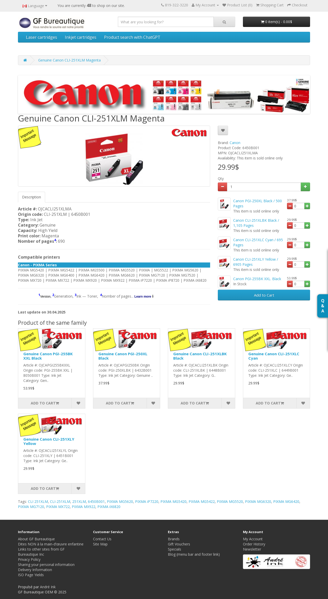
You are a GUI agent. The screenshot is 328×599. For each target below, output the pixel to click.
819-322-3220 (176, 5)
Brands (174, 538)
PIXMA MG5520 (230, 501)
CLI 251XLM (38, 501)
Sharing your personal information (46, 564)
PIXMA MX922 (83, 506)
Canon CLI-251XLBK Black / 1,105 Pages (256, 223)
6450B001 (96, 501)
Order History (254, 544)
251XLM (79, 501)
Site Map (100, 544)
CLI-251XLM (60, 501)
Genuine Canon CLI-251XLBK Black (200, 356)
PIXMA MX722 (58, 506)
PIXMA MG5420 (173, 501)
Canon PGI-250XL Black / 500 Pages (257, 203)
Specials (174, 549)
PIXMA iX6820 (108, 506)
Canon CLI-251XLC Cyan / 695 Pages (258, 242)
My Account (253, 538)
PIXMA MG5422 (202, 501)
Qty (221, 178)
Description (31, 197)
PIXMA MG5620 (120, 501)
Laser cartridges (41, 37)
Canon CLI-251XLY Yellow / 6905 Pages (255, 262)
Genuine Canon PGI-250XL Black (122, 356)
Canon (235, 142)
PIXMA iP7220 (146, 501)
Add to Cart (264, 295)
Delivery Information (35, 569)
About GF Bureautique (36, 538)
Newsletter (252, 549)
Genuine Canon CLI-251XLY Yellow (48, 441)
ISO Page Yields (31, 574)
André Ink (48, 586)
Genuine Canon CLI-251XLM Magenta (69, 60)
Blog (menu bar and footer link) (194, 554)
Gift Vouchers (179, 544)
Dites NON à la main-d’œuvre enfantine (51, 544)
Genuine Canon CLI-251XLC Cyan (273, 356)
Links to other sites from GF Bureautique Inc (41, 552)
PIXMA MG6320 (258, 501)
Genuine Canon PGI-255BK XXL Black (48, 356)
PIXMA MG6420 (286, 501)
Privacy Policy (29, 559)
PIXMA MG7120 (31, 506)
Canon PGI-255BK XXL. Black (257, 278)
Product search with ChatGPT (132, 37)
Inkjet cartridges (80, 37)
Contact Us (102, 538)
